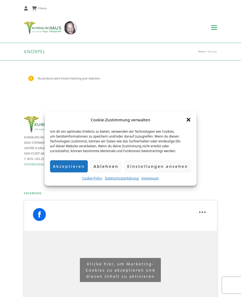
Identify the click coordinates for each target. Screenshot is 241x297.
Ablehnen (106, 166)
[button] (188, 119)
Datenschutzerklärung (122, 178)
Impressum (150, 178)
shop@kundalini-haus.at (42, 164)
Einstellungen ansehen (157, 166)
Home (201, 51)
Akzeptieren (69, 166)
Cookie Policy (92, 178)
